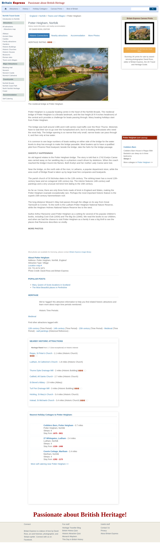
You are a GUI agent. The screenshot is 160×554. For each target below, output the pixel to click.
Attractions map (10, 29)
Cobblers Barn (130, 147)
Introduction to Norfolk (11, 19)
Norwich (6, 70)
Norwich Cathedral (10, 76)
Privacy (104, 531)
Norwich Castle (8, 73)
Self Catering (8, 99)
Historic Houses (9, 52)
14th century (59, 328)
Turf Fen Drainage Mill (39, 388)
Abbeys (5, 34)
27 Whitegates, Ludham (55, 438)
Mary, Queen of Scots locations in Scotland (51, 285)
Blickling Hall (7, 68)
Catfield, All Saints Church (41, 376)
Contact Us (105, 528)
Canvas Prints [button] (57, 9)
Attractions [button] (15, 9)
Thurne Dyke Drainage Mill (41, 370)
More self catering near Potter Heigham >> (50, 464)
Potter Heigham (143, 162)
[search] (140, 8)
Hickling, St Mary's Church (41, 394)
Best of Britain (72, 9)
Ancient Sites (8, 36)
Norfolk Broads (8, 83)
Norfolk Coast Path (10, 86)
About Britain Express (109, 534)
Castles (5, 39)
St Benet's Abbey (37, 382)
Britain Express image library (80, 252)
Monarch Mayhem (69, 536)
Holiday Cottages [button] (40, 9)
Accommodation (78, 35)
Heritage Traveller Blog (71, 528)
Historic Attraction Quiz (71, 534)
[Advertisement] (102, 352)
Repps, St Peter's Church (41, 353)
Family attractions (9, 42)
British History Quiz (70, 531)
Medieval (32, 316)
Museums (6, 55)
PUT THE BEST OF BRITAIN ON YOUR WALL (140, 50)
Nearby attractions (59, 35)
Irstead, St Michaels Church (42, 400)
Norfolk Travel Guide (11, 16)
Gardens (6, 44)
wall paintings (42, 331)
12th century (33, 328)
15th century (84, 328)
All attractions (8, 27)
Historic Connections (39, 35)
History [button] (26, 9)
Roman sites (7, 57)
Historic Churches (9, 49)
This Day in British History (72, 539)
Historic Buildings (9, 47)
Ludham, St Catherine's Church (44, 362)
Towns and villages (10, 60)
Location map (34, 265)
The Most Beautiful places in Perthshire (49, 287)
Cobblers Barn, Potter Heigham (58, 425)
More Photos (94, 35)
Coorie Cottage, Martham (55, 451)
